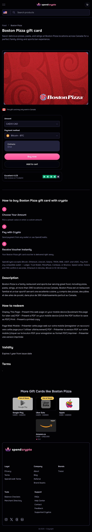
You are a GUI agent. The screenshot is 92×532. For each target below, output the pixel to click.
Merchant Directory (13, 500)
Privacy (8, 471)
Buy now (32, 156)
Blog (36, 475)
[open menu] (3, 4)
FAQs (36, 497)
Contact (38, 504)
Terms (7, 475)
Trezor (61, 471)
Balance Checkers (12, 497)
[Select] (32, 124)
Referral (37, 479)
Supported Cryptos (42, 512)
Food (4, 25)
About (36, 471)
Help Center (39, 500)
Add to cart (32, 164)
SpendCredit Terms (13, 479)
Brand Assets (39, 483)
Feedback (38, 508)
